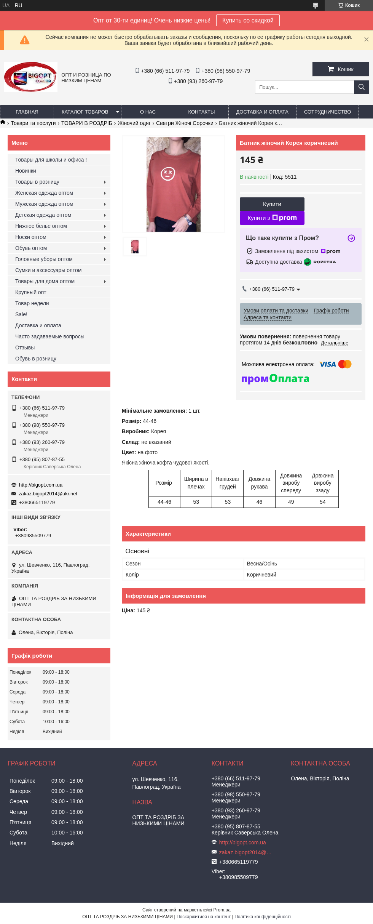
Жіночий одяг (134, 123)
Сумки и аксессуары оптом (48, 270)
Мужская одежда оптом (44, 204)
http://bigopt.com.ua (40, 485)
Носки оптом (30, 237)
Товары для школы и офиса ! (51, 160)
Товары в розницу (37, 182)
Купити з (271, 218)
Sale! (21, 314)
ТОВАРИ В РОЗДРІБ (86, 123)
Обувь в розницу (35, 359)
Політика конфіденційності (262, 916)
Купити (272, 204)
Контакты (201, 112)
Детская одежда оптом (43, 215)
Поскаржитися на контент (204, 916)
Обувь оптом (31, 248)
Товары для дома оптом (45, 281)
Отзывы (25, 347)
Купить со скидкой (248, 20)
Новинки (25, 171)
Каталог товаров (85, 112)
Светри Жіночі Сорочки (185, 123)
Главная (27, 112)
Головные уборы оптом (44, 259)
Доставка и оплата (262, 112)
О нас (148, 112)
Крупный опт (30, 292)
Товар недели (32, 303)
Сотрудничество (327, 112)
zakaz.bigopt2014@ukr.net (48, 493)
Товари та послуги (33, 123)
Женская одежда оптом (44, 193)
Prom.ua (222, 910)
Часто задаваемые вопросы (49, 336)
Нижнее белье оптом (41, 226)
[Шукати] (361, 87)
